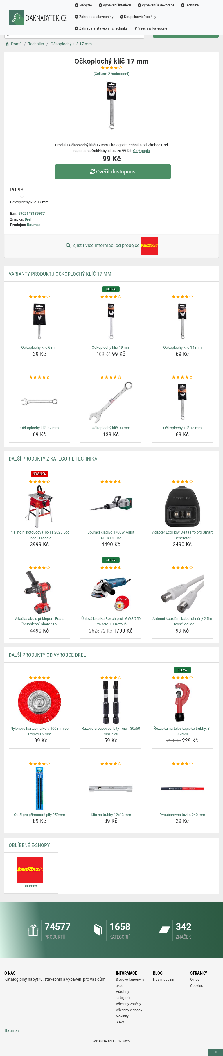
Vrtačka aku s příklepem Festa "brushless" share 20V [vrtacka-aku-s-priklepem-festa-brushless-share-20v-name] (39, 621)
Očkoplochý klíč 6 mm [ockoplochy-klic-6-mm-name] (39, 347)
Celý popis (141, 150)
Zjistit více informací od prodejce (111, 246)
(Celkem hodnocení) (111, 73)
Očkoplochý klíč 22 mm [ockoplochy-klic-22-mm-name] (39, 428)
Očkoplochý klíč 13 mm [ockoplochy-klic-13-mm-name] (182, 428)
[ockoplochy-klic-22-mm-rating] (39, 377)
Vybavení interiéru (115, 5)
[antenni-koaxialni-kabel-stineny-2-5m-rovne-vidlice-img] (182, 592)
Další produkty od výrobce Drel (47, 655)
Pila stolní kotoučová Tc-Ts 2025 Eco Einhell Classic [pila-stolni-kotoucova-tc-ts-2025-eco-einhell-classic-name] (39, 535)
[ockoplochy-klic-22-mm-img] (39, 402)
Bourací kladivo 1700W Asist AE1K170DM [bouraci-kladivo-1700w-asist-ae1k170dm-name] (110, 535)
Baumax (34, 225)
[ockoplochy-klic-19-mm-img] (110, 321)
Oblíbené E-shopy (29, 845)
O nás (194, 980)
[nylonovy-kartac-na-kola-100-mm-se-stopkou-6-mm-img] (39, 702)
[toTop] (215, 1052)
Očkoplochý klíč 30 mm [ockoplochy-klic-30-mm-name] (111, 428)
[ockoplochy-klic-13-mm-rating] (182, 377)
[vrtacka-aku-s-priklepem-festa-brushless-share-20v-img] (39, 592)
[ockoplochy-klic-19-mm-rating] (110, 297)
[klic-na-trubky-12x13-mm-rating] (110, 764)
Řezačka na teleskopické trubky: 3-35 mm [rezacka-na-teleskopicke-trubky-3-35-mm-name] (182, 731)
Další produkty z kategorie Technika (53, 459)
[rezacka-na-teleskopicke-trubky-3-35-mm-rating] (182, 678)
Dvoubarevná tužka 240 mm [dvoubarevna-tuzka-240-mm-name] (182, 814)
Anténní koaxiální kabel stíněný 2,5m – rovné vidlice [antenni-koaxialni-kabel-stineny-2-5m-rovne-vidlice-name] (182, 621)
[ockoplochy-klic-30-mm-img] (110, 402)
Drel (28, 219)
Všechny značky (128, 1004)
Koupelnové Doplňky (138, 17)
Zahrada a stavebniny (94, 17)
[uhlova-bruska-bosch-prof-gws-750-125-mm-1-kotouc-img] (110, 592)
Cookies (196, 986)
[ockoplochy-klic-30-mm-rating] (110, 377)
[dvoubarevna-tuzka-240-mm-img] (182, 788)
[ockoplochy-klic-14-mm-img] (182, 321)
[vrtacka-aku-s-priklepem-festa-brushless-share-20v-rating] (39, 568)
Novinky (122, 1016)
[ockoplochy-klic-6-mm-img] (39, 321)
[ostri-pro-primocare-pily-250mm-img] (39, 788)
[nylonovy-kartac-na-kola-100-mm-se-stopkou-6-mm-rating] (39, 678)
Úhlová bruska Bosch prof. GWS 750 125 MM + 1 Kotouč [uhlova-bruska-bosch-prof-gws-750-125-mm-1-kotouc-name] (111, 621)
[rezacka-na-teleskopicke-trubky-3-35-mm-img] (182, 702)
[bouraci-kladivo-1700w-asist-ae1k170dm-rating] (110, 482)
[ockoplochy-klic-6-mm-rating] (39, 297)
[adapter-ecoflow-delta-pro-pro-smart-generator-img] (182, 506)
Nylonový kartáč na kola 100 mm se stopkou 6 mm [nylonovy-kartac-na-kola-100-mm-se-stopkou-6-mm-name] (39, 731)
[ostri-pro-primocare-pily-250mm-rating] (39, 764)
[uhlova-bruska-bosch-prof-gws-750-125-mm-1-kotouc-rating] (110, 568)
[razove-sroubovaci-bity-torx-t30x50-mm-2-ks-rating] (110, 678)
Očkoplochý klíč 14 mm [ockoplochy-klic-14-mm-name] (182, 347)
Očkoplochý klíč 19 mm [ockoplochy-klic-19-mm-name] (111, 347)
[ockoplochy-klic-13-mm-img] (182, 402)
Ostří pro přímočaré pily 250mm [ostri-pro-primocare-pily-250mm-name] (39, 814)
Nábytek (84, 5)
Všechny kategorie (151, 28)
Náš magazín (163, 980)
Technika (189, 5)
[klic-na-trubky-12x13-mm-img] (110, 788)
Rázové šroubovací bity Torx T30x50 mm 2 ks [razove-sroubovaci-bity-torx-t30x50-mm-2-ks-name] (111, 731)
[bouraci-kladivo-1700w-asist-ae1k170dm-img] (110, 506)
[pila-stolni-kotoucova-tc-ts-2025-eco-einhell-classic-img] (39, 506)
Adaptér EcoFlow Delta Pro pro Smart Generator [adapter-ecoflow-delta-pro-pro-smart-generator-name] (182, 535)
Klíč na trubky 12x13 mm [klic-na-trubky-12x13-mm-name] (111, 814)
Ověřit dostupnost (113, 172)
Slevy (120, 1022)
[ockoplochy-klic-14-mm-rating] (182, 297)
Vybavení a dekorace (156, 5)
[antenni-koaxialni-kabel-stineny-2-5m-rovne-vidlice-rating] (182, 568)
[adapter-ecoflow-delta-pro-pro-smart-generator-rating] (182, 482)
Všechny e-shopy (129, 1010)
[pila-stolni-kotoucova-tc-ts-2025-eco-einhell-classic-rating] (39, 482)
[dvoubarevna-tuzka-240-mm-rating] (182, 764)
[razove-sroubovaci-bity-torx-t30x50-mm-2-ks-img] (110, 702)
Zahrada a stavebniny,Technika (101, 28)
